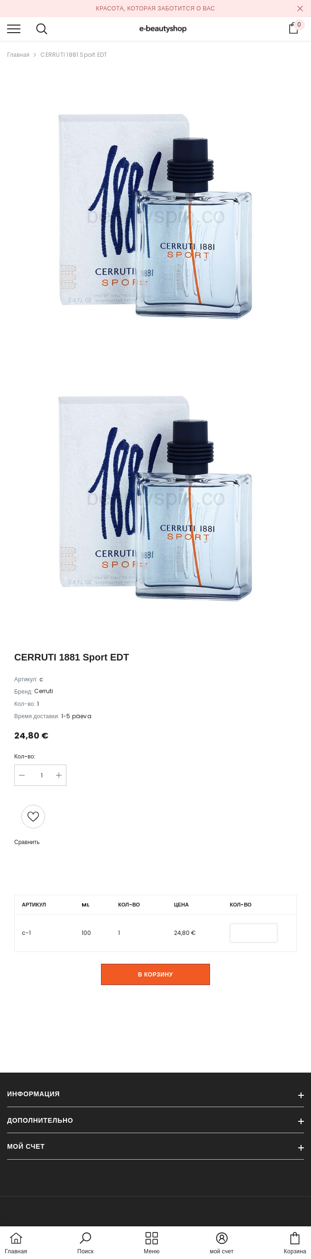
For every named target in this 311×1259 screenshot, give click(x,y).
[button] (85, 1244)
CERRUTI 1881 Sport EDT (73, 55)
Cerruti (43, 691)
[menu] (13, 28)
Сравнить (26, 842)
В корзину (155, 974)
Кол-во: (25, 756)
